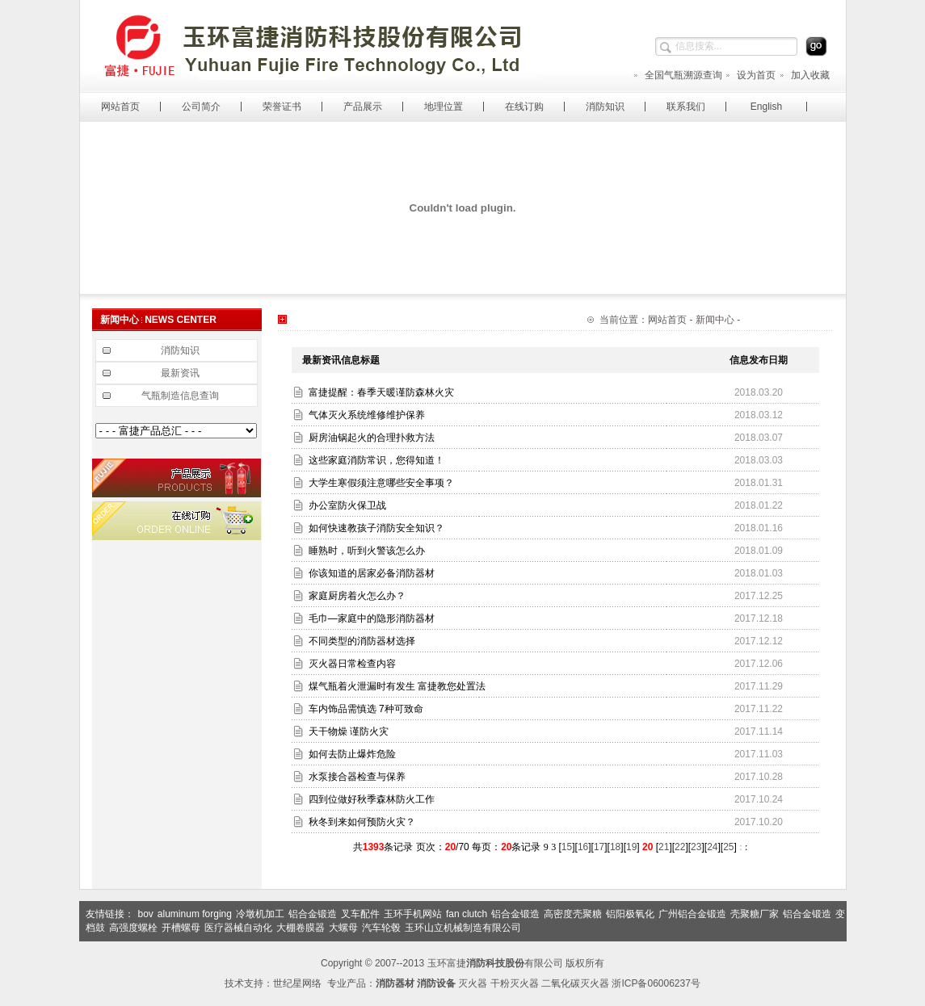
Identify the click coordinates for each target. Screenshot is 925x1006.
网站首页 (120, 106)
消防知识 (605, 106)
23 (696, 847)
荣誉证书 (282, 106)
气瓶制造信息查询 (180, 395)
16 (583, 847)
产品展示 (362, 106)
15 (566, 847)
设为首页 (750, 75)
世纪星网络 (297, 983)
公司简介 (201, 106)
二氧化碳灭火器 (575, 983)
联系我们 (685, 106)
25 (728, 847)
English (766, 106)
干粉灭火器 (514, 983)
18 (615, 847)
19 (631, 847)
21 (663, 847)
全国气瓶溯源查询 (677, 75)
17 (599, 847)
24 (712, 847)
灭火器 (472, 983)
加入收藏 (804, 75)
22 (680, 847)
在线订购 (524, 106)
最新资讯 (180, 373)
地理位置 (443, 106)
